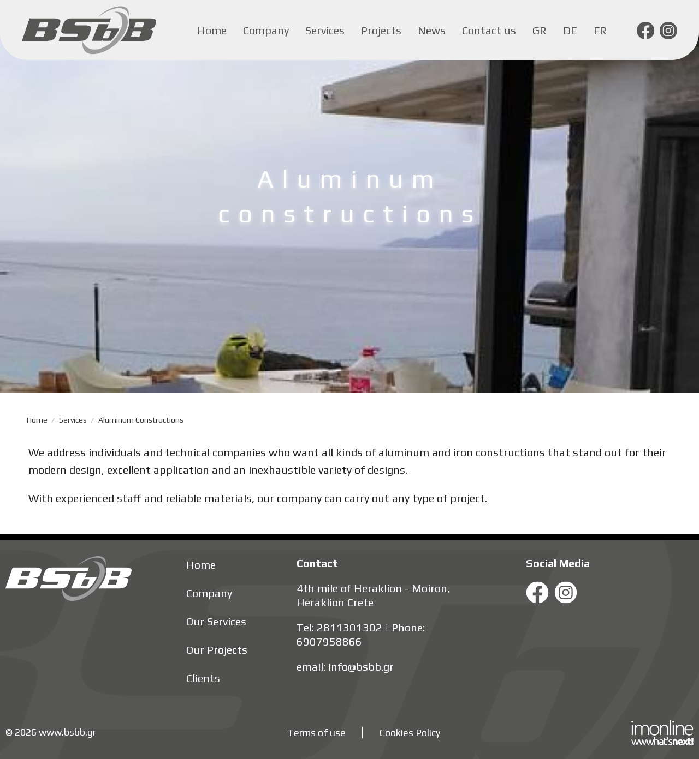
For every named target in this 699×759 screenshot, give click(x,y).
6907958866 (329, 641)
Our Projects (216, 649)
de (570, 30)
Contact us (489, 30)
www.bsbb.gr (67, 732)
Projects (381, 30)
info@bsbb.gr (361, 666)
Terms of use (316, 732)
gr (539, 30)
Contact (317, 563)
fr (600, 30)
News (432, 30)
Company (266, 30)
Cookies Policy (410, 732)
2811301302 (349, 627)
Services (325, 30)
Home (212, 30)
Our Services (216, 621)
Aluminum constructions (140, 419)
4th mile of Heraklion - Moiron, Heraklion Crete (373, 595)
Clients (203, 678)
